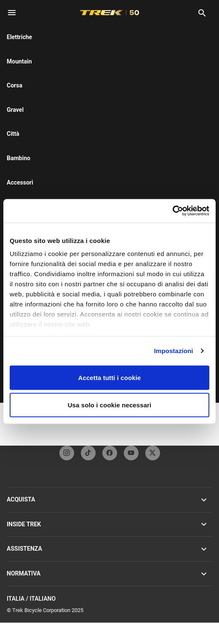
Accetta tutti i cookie (109, 377)
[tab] (39, 108)
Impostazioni (173, 350)
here (37, 77)
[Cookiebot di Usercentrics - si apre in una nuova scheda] (172, 211)
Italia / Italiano (109, 599)
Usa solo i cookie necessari (110, 405)
